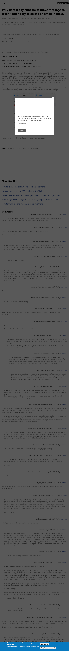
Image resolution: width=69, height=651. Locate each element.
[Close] (53, 98)
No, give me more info (48, 648)
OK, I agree (44, 644)
